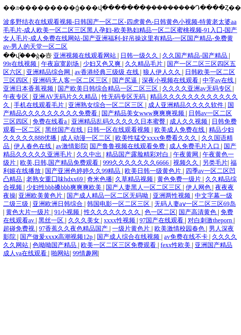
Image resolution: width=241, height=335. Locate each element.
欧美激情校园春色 (180, 228)
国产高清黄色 (198, 212)
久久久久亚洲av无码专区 (197, 88)
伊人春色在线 (33, 146)
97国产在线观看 (162, 220)
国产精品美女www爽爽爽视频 (143, 113)
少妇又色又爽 (102, 63)
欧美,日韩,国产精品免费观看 (60, 162)
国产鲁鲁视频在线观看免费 (128, 146)
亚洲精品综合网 (49, 72)
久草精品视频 (134, 179)
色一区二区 (160, 212)
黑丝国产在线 (64, 129)
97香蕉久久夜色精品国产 (74, 228)
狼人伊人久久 (162, 72)
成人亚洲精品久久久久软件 (186, 105)
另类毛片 (215, 162)
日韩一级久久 (139, 55)
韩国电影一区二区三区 (119, 203)
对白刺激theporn (211, 220)
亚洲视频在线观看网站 (85, 55)
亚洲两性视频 (172, 195)
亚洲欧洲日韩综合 (58, 203)
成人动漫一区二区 (86, 138)
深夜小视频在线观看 (171, 80)
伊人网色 (199, 187)
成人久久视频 (189, 121)
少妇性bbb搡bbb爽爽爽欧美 (64, 187)
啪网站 (60, 253)
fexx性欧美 (176, 245)
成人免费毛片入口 (195, 146)
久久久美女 (84, 220)
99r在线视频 (20, 63)
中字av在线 (219, 80)
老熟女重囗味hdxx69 (55, 179)
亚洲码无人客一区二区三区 (71, 80)
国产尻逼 (125, 80)
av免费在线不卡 (186, 236)
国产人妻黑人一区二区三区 (144, 187)
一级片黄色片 (131, 228)
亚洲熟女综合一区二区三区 (106, 105)
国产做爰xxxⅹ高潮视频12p (57, 236)
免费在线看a (50, 121)
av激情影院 (71, 146)
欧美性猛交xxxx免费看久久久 (156, 138)
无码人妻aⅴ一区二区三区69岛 (195, 203)
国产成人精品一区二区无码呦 (108, 195)
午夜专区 (16, 96)
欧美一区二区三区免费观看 (119, 245)
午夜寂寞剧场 (60, 63)
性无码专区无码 (124, 96)
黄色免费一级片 (180, 179)
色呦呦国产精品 (55, 245)
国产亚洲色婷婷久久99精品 (83, 171)
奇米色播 (99, 179)
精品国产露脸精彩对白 (138, 154)
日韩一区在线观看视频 (119, 129)
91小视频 (67, 212)
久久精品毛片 (144, 63)
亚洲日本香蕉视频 (29, 88)
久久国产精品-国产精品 (195, 55)
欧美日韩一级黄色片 (154, 171)
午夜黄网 (186, 154)
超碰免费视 (19, 228)
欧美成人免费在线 (180, 129)
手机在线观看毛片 (39, 105)
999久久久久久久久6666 (136, 162)
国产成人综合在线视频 (129, 236)
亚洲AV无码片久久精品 (66, 96)
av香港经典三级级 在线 (107, 72)
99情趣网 (85, 253)
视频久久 (186, 162)
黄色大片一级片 (28, 212)
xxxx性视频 (120, 220)
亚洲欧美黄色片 (41, 195)
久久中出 (89, 154)
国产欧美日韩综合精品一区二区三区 (108, 88)
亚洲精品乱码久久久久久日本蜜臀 (119, 121)
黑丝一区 (51, 220)
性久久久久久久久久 (113, 212)
